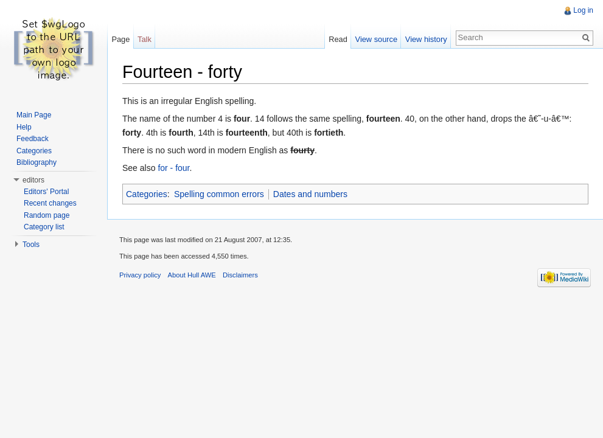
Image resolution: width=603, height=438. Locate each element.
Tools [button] (31, 244)
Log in (583, 10)
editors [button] (33, 180)
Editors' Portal (46, 191)
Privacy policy (140, 275)
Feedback (32, 138)
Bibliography (36, 162)
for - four (173, 168)
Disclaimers (240, 275)
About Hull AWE (192, 275)
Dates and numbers (310, 194)
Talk (145, 39)
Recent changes (50, 203)
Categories (146, 194)
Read (338, 39)
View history (426, 39)
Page (120, 39)
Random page (46, 215)
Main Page (33, 115)
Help (24, 127)
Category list (44, 227)
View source (376, 39)
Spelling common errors (219, 194)
